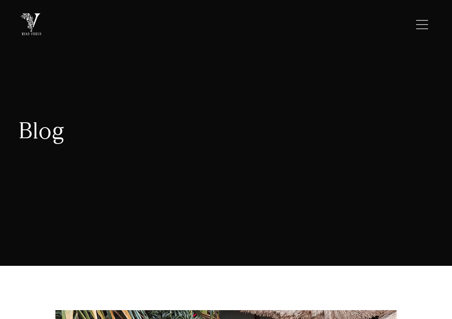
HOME (121, 25)
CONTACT (325, 25)
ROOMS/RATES (270, 25)
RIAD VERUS (163, 25)
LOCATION (214, 25)
